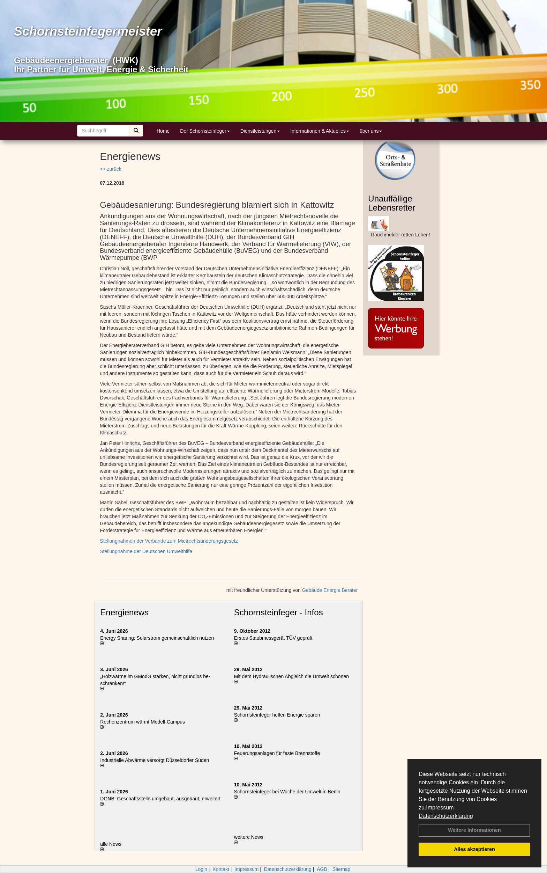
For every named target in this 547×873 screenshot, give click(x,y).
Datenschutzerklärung (446, 816)
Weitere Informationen (474, 830)
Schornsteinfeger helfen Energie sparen (277, 715)
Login (201, 869)
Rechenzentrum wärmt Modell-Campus (142, 722)
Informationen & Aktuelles (319, 131)
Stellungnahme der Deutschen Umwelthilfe (146, 551)
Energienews (124, 612)
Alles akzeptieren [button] (474, 849)
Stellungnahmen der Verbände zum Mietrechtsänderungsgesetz (169, 541)
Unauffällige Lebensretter (391, 203)
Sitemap (341, 869)
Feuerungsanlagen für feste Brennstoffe (277, 753)
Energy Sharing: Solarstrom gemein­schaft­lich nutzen (157, 638)
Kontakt (220, 869)
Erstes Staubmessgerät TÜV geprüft (273, 638)
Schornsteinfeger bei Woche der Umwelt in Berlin (287, 791)
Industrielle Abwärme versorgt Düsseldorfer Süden (154, 760)
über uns (371, 131)
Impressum (440, 807)
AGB (322, 869)
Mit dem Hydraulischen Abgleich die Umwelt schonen (291, 676)
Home (163, 131)
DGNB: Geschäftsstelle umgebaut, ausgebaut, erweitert (160, 798)
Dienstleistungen (260, 131)
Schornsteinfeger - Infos (278, 612)
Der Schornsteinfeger (205, 131)
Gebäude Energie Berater (330, 590)
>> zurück (110, 169)
